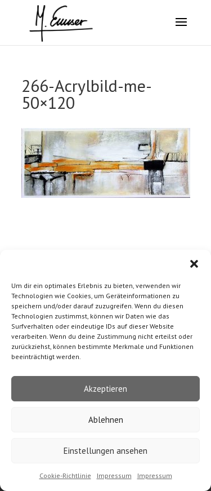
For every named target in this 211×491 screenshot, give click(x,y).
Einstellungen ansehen (105, 450)
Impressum (114, 475)
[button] (194, 263)
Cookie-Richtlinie (65, 475)
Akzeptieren (105, 388)
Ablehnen (105, 419)
